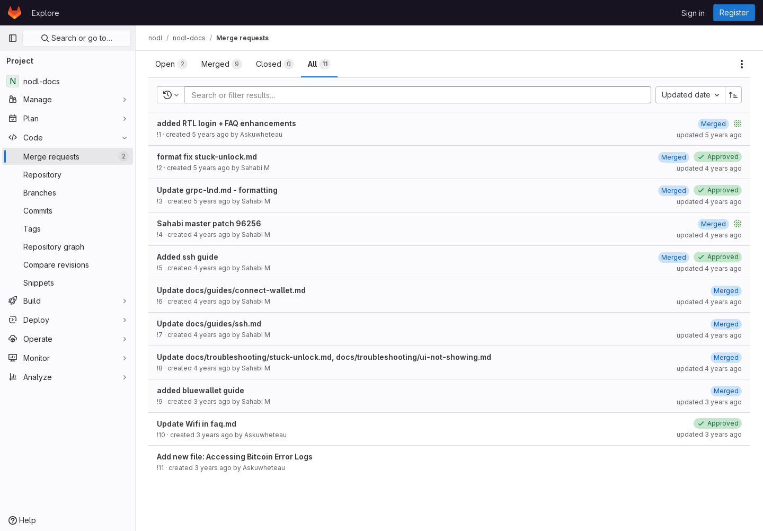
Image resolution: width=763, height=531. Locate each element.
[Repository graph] (67, 246)
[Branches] (67, 192)
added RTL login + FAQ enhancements (226, 123)
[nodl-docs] (67, 81)
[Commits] (67, 210)
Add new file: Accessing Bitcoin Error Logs (235, 456)
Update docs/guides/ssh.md (209, 323)
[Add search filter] (421, 95)
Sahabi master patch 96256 (209, 223)
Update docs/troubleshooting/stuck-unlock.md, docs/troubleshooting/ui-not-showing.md (324, 356)
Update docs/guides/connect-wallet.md (231, 290)
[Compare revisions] (67, 264)
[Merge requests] (67, 156)
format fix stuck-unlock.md (207, 156)
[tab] (171, 64)
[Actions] (741, 64)
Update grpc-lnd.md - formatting (217, 189)
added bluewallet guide (200, 390)
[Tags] (67, 228)
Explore (45, 12)
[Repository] (67, 174)
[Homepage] (14, 12)
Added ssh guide (187, 256)
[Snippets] (67, 282)
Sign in (693, 12)
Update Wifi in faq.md (196, 423)
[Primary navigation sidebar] (12, 38)
